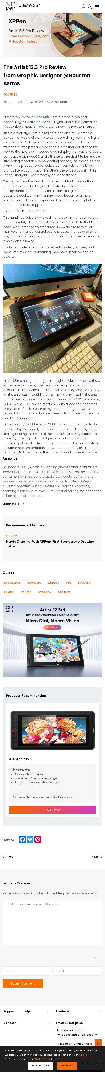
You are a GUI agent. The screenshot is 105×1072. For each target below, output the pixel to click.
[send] (98, 1043)
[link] (88, 6)
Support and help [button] (26, 1011)
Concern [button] (26, 1023)
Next (96, 856)
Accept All (67, 1065)
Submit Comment (23, 983)
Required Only (40, 1065)
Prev (8, 856)
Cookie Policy (42, 1059)
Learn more (13, 503)
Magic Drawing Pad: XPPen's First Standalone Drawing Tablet (50, 544)
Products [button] (79, 1011)
